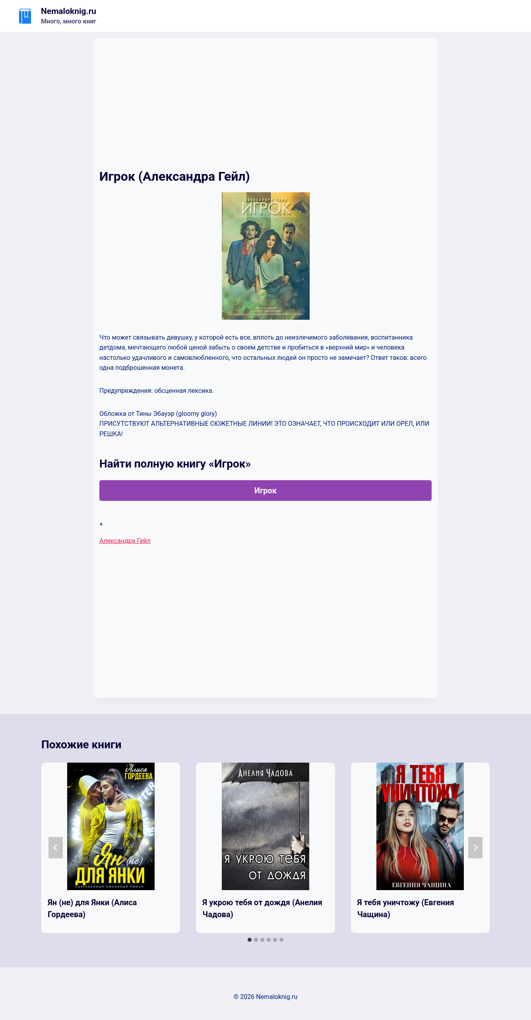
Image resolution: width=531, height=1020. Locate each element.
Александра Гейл (125, 541)
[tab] (250, 940)
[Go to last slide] (55, 847)
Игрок (265, 490)
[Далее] (475, 847)
